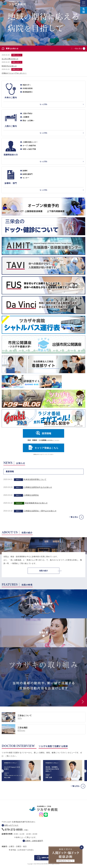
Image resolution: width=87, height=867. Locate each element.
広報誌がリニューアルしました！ (14, 73)
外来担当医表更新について (35, 479)
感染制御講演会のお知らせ (36, 503)
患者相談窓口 (28, 92)
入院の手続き (28, 113)
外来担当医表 (28, 88)
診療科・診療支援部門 (34, 841)
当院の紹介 (43, 571)
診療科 (25, 171)
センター (26, 178)
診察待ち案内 (46, 857)
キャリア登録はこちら (46, 448)
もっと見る (43, 104)
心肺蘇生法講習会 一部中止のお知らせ (40, 511)
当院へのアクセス (11, 825)
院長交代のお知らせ (9, 66)
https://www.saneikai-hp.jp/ (43, 717)
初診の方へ (27, 85)
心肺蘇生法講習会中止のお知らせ (38, 487)
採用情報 (46, 433)
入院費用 (26, 117)
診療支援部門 (28, 174)
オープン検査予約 (29, 145)
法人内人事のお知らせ (10, 59)
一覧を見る (78, 48)
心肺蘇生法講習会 (31, 495)
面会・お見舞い (28, 120)
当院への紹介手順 (29, 149)
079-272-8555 (14, 829)
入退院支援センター (30, 142)
